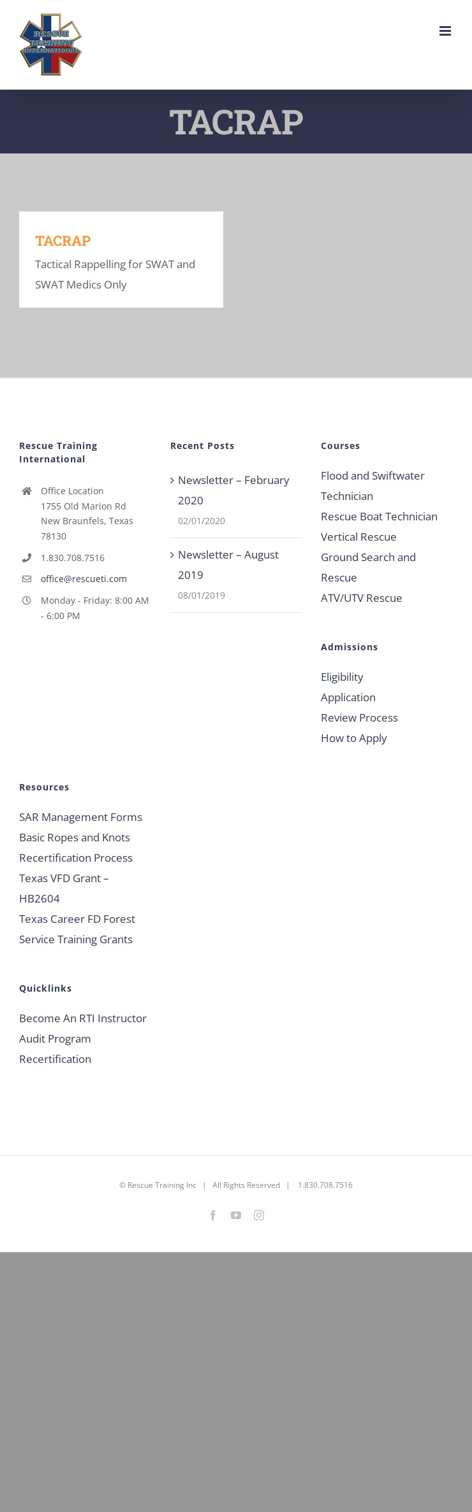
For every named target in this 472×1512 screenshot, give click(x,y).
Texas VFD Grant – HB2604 (64, 888)
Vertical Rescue (359, 536)
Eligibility (342, 676)
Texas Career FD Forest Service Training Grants (77, 928)
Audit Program (55, 1038)
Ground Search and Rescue (368, 567)
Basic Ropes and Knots (74, 837)
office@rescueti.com (84, 579)
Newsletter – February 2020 (234, 490)
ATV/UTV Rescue (361, 597)
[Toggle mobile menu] (446, 31)
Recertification (55, 1059)
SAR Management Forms (80, 816)
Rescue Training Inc (162, 1185)
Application (348, 697)
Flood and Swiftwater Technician (373, 485)
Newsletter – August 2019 (228, 564)
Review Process (359, 717)
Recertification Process (76, 857)
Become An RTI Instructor (83, 1018)
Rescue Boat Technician (379, 516)
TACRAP (63, 240)
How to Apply (354, 738)
